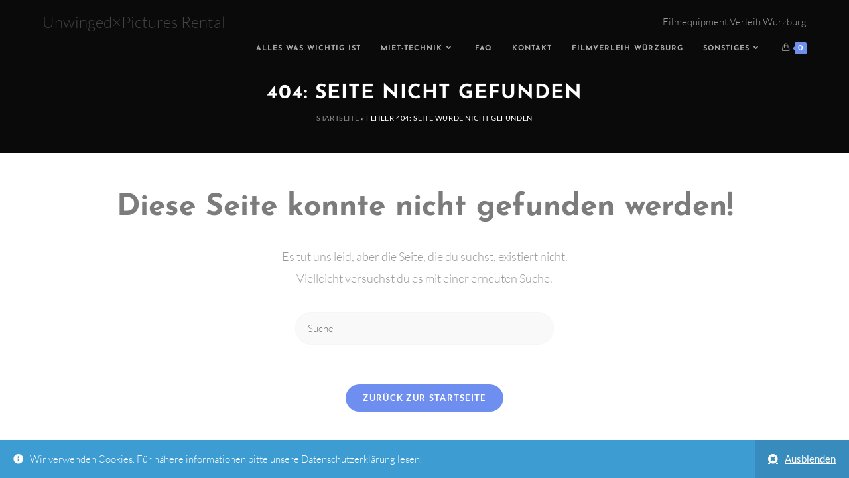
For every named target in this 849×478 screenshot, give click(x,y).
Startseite (337, 118)
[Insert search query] (424, 328)
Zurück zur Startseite (424, 397)
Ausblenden (810, 459)
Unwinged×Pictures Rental (134, 22)
